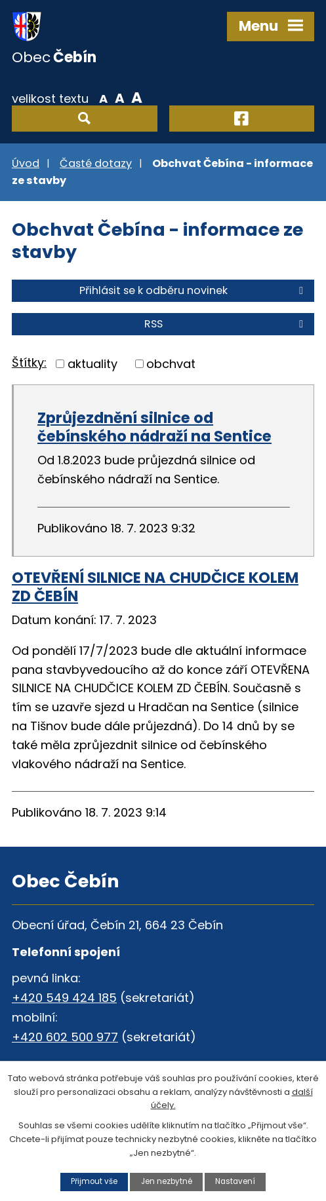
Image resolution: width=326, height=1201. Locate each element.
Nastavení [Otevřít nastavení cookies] (235, 1181)
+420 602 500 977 (65, 1037)
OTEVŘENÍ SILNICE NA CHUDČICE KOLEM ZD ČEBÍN (155, 586)
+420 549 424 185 (64, 997)
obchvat (170, 364)
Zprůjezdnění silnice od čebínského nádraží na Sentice (154, 427)
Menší (103, 97)
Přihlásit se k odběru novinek (193, 290)
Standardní (120, 97)
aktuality (92, 364)
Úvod (25, 163)
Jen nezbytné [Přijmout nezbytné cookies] (166, 1181)
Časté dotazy (96, 163)
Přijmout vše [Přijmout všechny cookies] (94, 1181)
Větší (137, 97)
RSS (226, 323)
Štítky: (29, 362)
